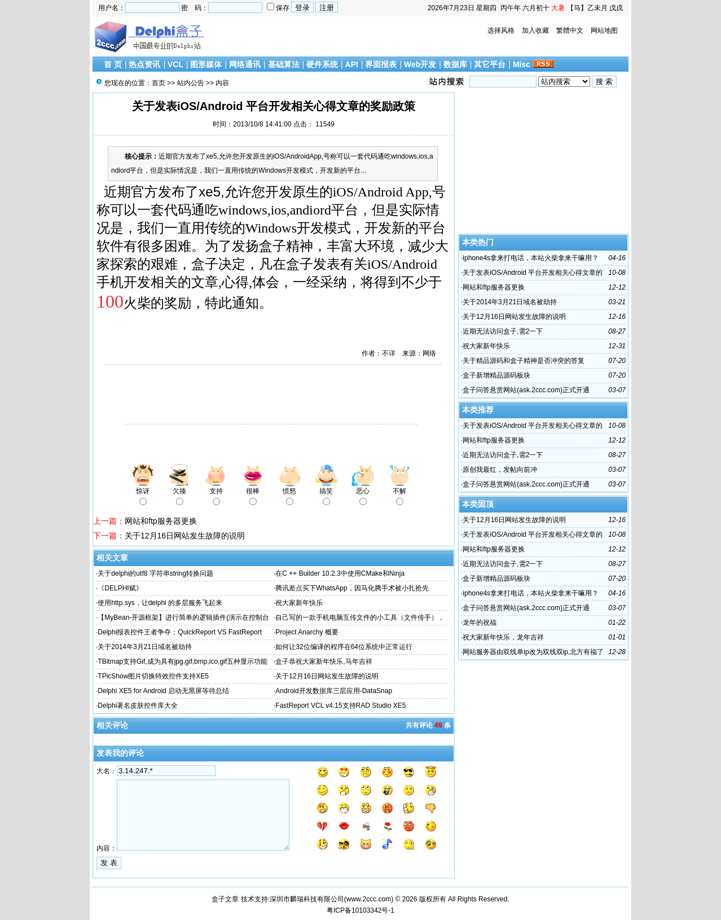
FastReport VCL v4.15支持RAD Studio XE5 (340, 705)
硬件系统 (322, 64)
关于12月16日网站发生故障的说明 (185, 535)
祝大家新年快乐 (299, 603)
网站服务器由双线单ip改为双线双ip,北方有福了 (533, 652)
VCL (175, 64)
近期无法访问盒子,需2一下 (503, 331)
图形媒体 (206, 64)
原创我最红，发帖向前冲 (500, 470)
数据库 (455, 64)
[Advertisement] (225, 396)
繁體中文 (569, 30)
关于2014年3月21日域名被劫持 (145, 647)
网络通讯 (245, 64)
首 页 (113, 64)
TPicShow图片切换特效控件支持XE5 (153, 676)
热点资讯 (144, 64)
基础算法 (284, 64)
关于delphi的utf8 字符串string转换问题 (155, 573)
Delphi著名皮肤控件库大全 (138, 705)
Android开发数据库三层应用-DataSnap (333, 691)
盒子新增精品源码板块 (496, 375)
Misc (521, 64)
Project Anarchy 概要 (306, 632)
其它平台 (489, 64)
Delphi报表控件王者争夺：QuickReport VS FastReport (180, 632)
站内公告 (190, 83)
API (351, 64)
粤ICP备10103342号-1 (360, 910)
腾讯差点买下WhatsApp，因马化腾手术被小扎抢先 (351, 588)
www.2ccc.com (368, 899)
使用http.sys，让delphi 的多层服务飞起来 (160, 603)
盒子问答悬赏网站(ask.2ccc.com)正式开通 (526, 390)
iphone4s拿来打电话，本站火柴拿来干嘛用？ (531, 258)
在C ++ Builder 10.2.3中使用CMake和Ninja (340, 573)
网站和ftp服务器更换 (161, 520)
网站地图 (604, 30)
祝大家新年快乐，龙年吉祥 (503, 637)
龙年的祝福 (479, 623)
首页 (158, 83)
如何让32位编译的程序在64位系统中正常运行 (343, 647)
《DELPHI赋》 (120, 588)
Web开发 (420, 64)
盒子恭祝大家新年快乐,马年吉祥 (323, 661)
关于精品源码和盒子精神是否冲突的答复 (523, 361)
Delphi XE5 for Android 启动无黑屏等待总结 (163, 691)
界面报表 (381, 64)
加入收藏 (535, 30)
